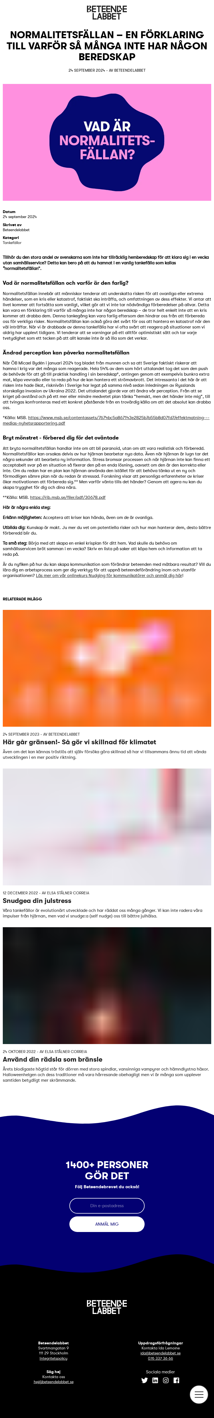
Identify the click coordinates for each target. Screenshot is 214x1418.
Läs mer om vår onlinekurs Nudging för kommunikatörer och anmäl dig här (109, 575)
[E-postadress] (107, 1206)
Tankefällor (12, 242)
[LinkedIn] (155, 1381)
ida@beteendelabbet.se (160, 1353)
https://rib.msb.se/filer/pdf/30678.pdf (68, 497)
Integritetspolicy (53, 1358)
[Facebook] (176, 1381)
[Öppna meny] (198, 1394)
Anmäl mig (107, 1224)
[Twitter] (145, 1381)
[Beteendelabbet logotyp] (107, 18)
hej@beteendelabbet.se (54, 1382)
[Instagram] (166, 1381)
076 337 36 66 (160, 1358)
